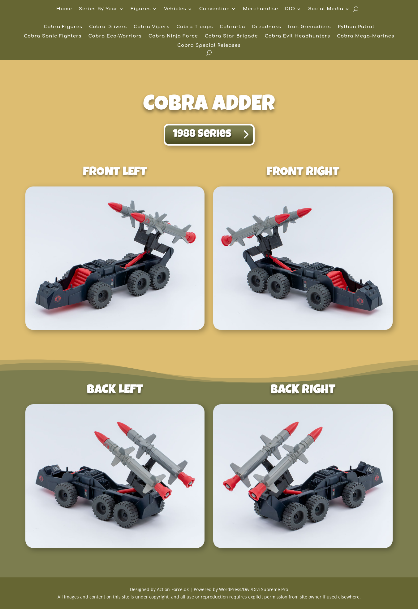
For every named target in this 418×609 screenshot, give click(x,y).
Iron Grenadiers (309, 27)
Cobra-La (232, 27)
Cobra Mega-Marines (365, 36)
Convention (214, 9)
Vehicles (175, 9)
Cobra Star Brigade (231, 36)
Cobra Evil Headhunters (297, 36)
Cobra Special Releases (209, 45)
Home (64, 9)
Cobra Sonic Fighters (53, 36)
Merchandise (260, 9)
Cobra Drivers (108, 27)
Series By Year (98, 9)
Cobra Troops (194, 27)
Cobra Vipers (152, 27)
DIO (290, 9)
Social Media (325, 9)
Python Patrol (356, 27)
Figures (141, 9)
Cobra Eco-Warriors (115, 36)
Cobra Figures (63, 27)
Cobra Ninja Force (173, 36)
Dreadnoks (266, 27)
